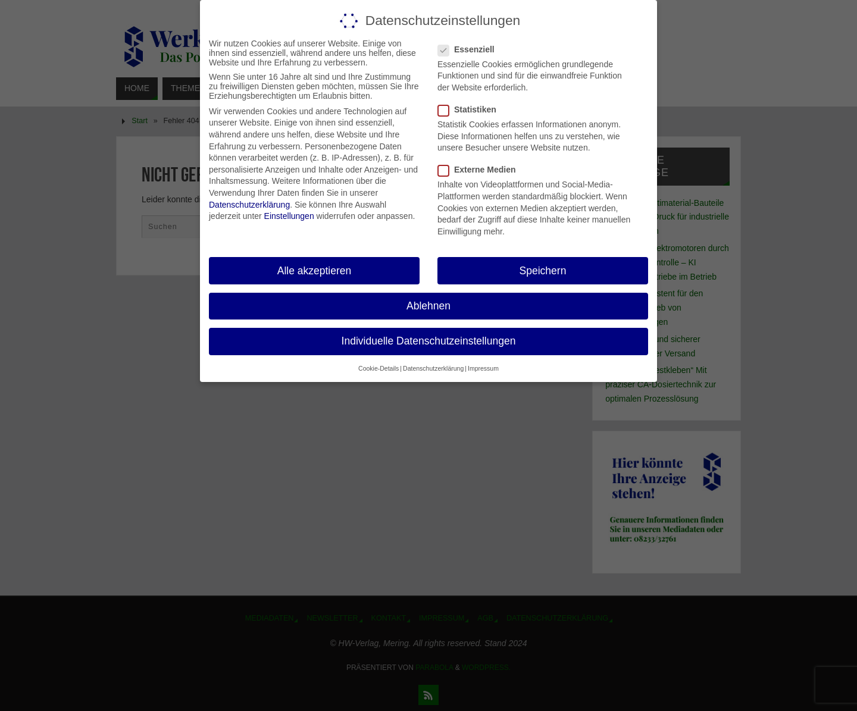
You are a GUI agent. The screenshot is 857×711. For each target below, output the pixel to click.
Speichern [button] (543, 271)
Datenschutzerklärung (249, 204)
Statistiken (471, 109)
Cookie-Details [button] (378, 368)
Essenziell (471, 49)
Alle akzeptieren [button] (314, 271)
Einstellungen (289, 216)
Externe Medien (481, 169)
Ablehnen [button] (428, 306)
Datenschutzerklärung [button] (433, 368)
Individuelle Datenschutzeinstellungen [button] (429, 341)
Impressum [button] (483, 368)
